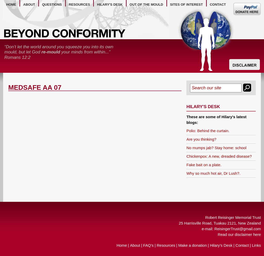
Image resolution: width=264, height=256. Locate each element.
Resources (166, 245)
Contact (242, 245)
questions (52, 4)
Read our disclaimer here (239, 234)
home (11, 4)
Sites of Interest (186, 4)
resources (79, 4)
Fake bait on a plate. (203, 165)
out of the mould (146, 4)
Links (256, 245)
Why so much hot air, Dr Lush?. (213, 173)
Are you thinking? (201, 139)
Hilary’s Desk (221, 245)
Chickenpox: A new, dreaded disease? (219, 156)
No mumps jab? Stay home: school (216, 148)
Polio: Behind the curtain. (207, 131)
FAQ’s (148, 245)
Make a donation (192, 245)
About (135, 245)
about (29, 4)
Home (122, 245)
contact (218, 4)
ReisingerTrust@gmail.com (237, 229)
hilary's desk (109, 4)
